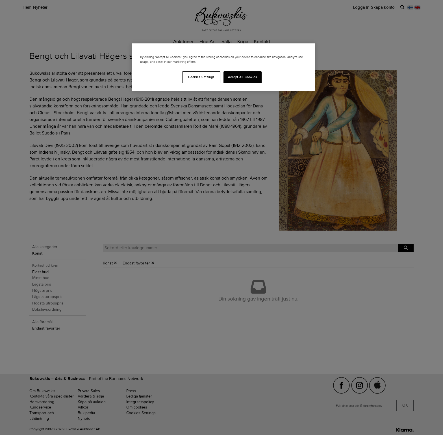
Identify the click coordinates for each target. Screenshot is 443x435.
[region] (223, 67)
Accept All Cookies (242, 77)
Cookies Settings (201, 77)
